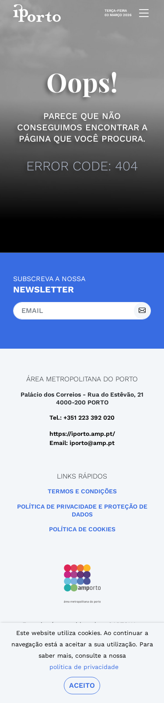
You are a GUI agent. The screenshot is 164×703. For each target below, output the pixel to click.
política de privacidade (84, 666)
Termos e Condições (82, 491)
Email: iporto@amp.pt (82, 442)
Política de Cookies (82, 529)
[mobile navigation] (141, 13)
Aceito (82, 685)
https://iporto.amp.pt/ (82, 433)
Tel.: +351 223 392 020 (82, 417)
